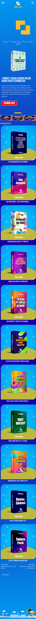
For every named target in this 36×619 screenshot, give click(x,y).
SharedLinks (7, 111)
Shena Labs (18, 7)
